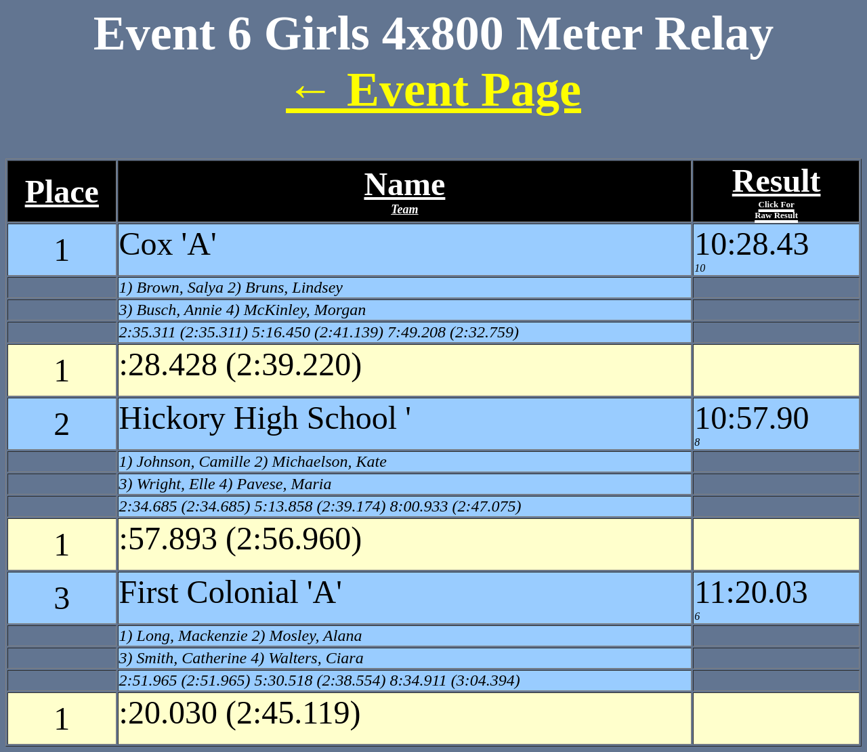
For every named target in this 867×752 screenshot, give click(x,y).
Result (776, 191)
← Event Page (433, 89)
